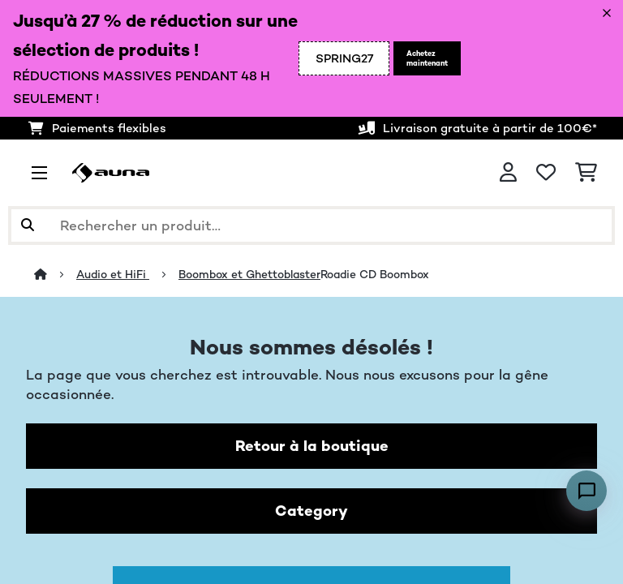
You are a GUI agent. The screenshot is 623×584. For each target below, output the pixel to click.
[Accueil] (55, 274)
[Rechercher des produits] (311, 225)
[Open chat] (586, 490)
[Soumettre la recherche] (27, 225)
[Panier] (586, 172)
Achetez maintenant (427, 58)
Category (311, 510)
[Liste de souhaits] (546, 172)
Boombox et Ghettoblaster (249, 274)
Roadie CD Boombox (374, 274)
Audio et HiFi (112, 274)
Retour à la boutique (312, 445)
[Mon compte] (508, 172)
